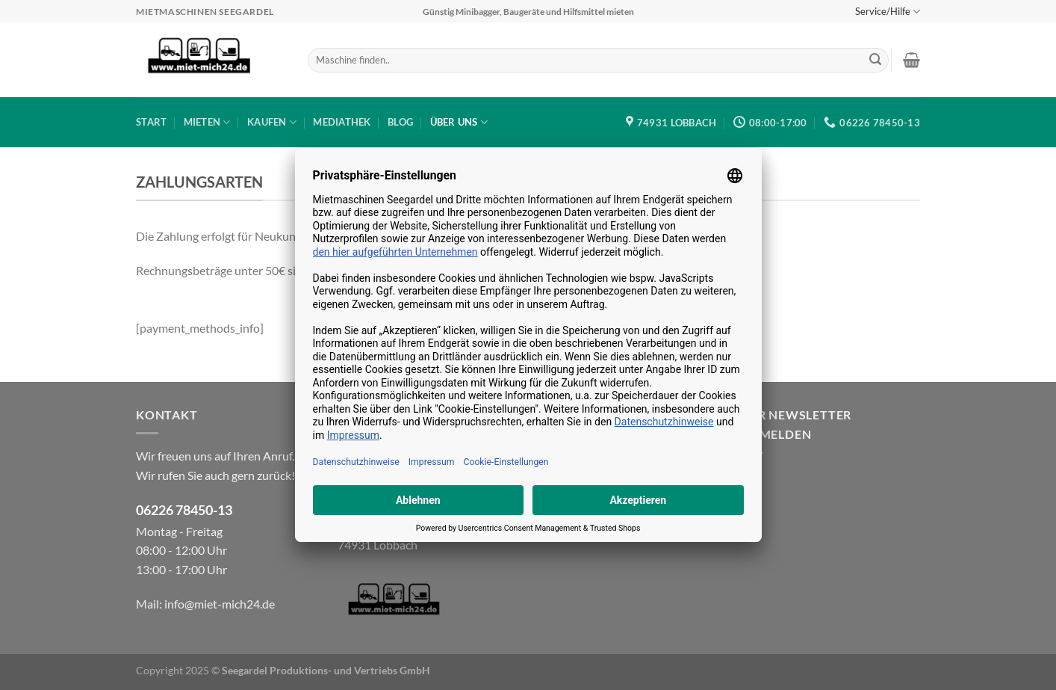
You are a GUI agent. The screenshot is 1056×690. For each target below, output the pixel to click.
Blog (400, 122)
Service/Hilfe (887, 11)
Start (151, 122)
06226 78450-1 (180, 510)
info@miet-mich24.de (219, 604)
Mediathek (341, 122)
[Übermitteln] (875, 60)
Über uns (459, 122)
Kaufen (271, 122)
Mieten (207, 122)
